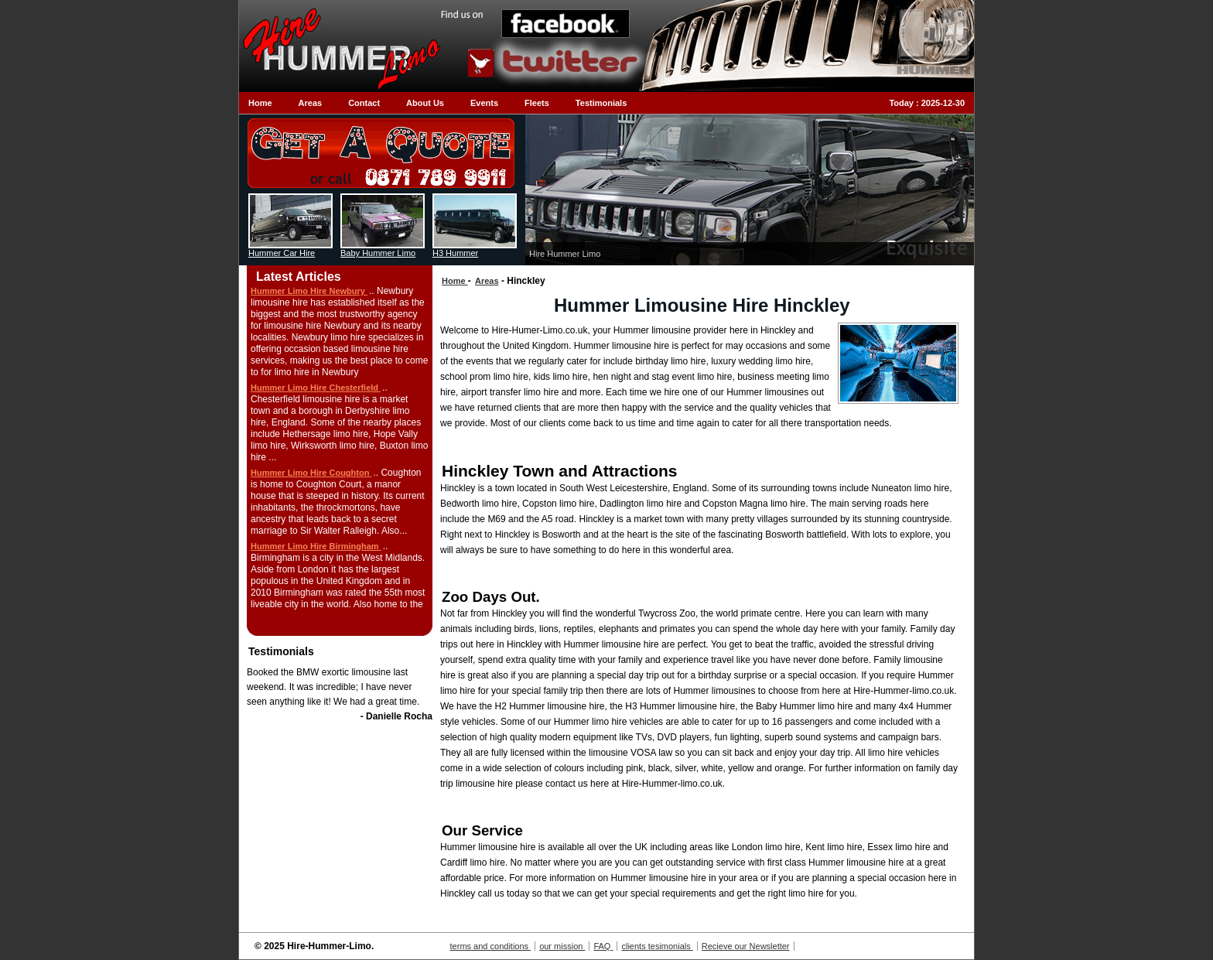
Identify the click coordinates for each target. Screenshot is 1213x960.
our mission (562, 946)
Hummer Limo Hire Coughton (311, 472)
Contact (364, 103)
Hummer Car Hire (281, 253)
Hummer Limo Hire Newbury (309, 291)
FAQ (603, 946)
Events (484, 103)
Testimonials (601, 103)
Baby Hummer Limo (377, 253)
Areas (311, 103)
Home (260, 103)
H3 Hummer (455, 253)
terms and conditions (490, 946)
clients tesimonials (656, 946)
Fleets (536, 103)
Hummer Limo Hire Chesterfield (316, 387)
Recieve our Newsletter (746, 946)
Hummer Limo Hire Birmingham (316, 546)
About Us (425, 103)
